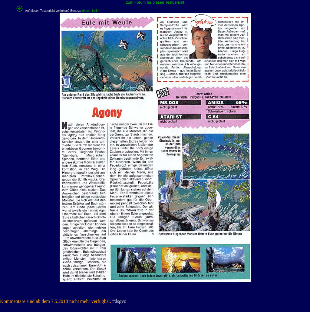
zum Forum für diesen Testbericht (155, 2)
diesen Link (90, 10)
